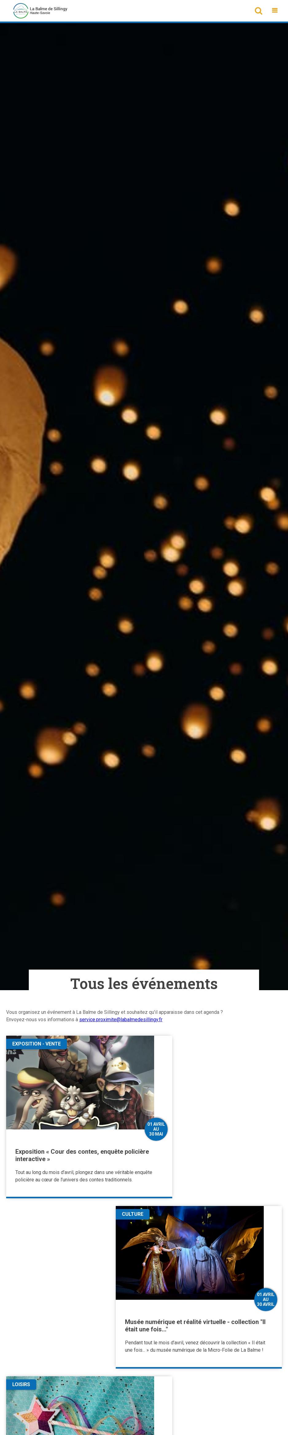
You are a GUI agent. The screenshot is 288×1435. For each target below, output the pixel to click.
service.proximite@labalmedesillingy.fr (120, 1019)
